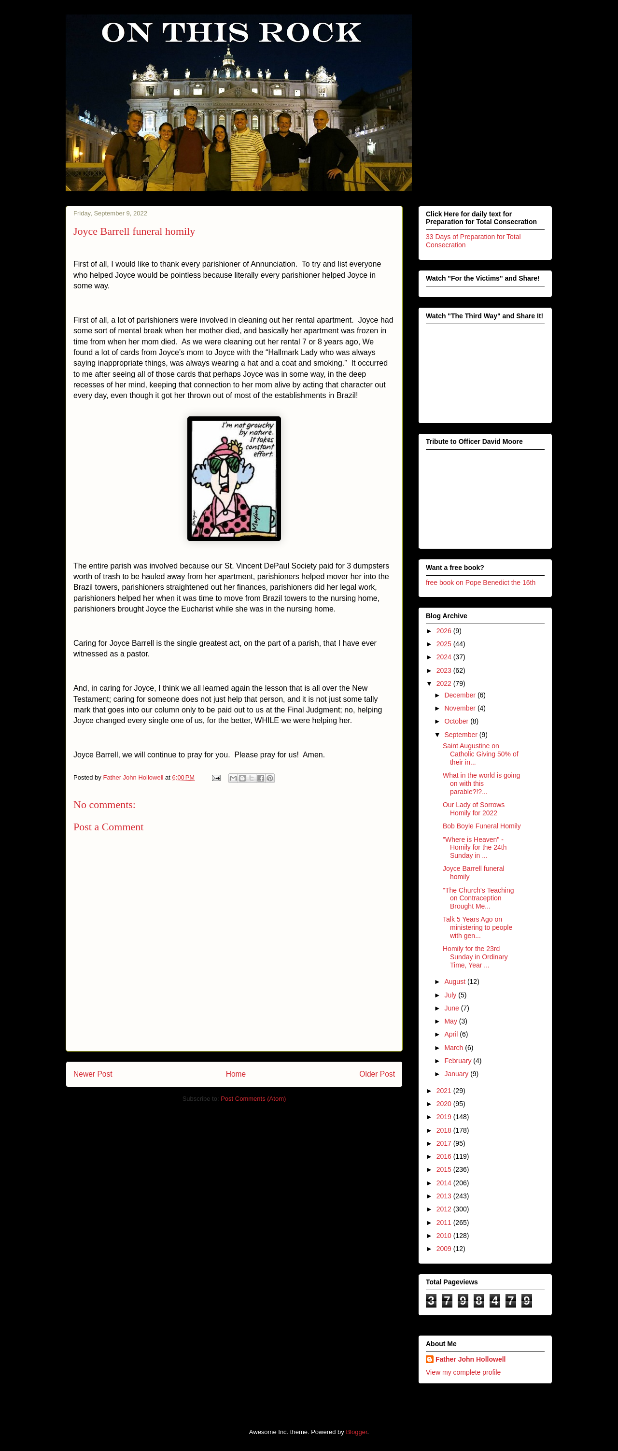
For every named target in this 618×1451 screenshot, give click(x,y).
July (451, 995)
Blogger (356, 1432)
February (458, 1061)
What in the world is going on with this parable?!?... (481, 783)
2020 (444, 1104)
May (451, 1021)
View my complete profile (463, 1372)
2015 (444, 1169)
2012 (444, 1209)
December (460, 695)
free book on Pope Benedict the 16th (480, 582)
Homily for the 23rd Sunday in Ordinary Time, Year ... (475, 957)
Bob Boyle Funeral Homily (482, 826)
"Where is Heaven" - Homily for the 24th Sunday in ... (475, 848)
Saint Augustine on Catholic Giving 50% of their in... (481, 754)
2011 (444, 1222)
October (457, 721)
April (452, 1034)
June (452, 1008)
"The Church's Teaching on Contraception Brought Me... (478, 898)
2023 (444, 670)
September (461, 735)
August (455, 981)
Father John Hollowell (470, 1359)
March (454, 1048)
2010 (444, 1235)
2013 (444, 1196)
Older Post (377, 1074)
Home (236, 1074)
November (460, 708)
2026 (444, 631)
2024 (444, 657)
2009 (444, 1248)
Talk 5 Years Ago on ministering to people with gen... (477, 927)
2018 (444, 1130)
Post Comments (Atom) (253, 1098)
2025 (444, 644)
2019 (444, 1117)
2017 (444, 1143)
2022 (444, 683)
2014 (444, 1183)
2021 (444, 1091)
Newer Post (92, 1074)
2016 (444, 1156)
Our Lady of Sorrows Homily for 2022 (474, 809)
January (457, 1074)
